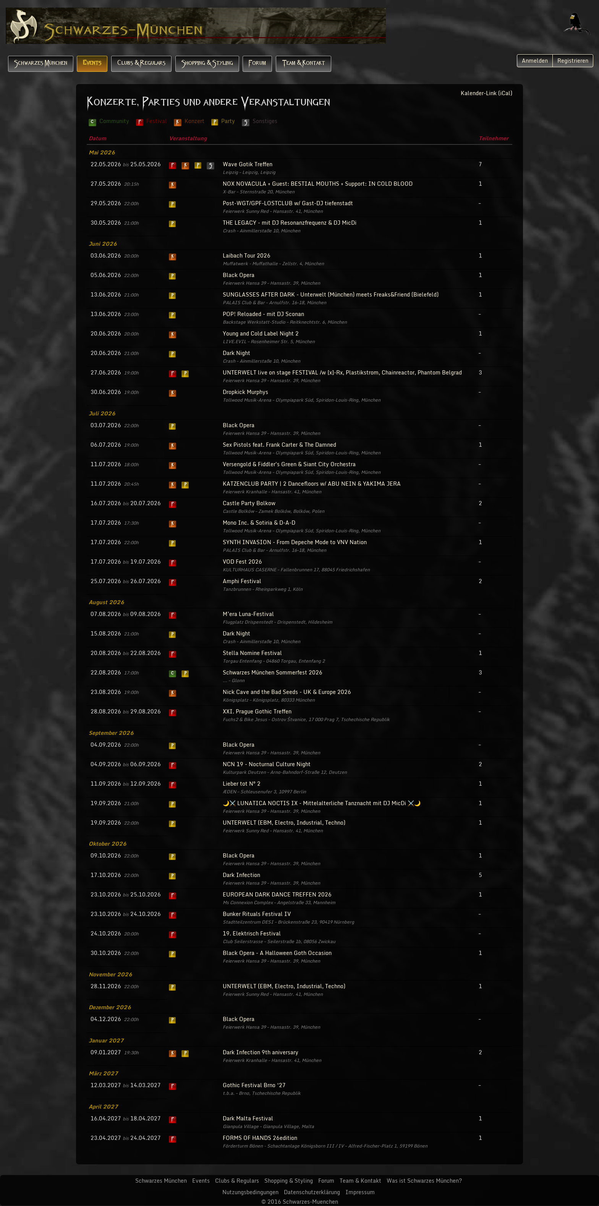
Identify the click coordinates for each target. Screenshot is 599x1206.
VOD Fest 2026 (242, 561)
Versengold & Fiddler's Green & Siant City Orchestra (289, 464)
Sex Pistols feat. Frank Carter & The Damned (279, 444)
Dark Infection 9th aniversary (260, 1052)
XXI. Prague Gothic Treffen (257, 711)
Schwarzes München (40, 63)
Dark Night (236, 353)
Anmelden (535, 60)
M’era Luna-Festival (248, 613)
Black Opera (238, 275)
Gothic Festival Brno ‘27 (254, 1085)
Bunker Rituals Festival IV (257, 913)
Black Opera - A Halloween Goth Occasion (277, 952)
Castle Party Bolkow (249, 503)
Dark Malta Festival (248, 1118)
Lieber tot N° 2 (242, 783)
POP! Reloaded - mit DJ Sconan (263, 314)
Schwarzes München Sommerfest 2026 (272, 672)
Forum (257, 63)
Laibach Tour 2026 (246, 255)
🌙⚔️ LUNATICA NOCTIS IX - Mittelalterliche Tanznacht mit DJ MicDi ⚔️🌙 (322, 803)
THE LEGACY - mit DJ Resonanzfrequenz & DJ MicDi (289, 222)
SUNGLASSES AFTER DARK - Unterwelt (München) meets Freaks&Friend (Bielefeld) (331, 294)
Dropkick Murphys (245, 391)
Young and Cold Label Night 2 (261, 333)
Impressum (360, 1192)
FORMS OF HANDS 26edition (260, 1137)
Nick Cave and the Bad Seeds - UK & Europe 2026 (287, 691)
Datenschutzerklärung (312, 1192)
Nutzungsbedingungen (250, 1192)
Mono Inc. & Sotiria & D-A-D (259, 522)
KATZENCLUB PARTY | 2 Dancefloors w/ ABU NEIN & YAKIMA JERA (312, 483)
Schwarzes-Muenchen (310, 1201)
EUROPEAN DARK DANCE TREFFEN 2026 (277, 894)
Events (92, 63)
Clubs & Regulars (141, 63)
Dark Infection (241, 874)
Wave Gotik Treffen (247, 164)
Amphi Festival (242, 581)
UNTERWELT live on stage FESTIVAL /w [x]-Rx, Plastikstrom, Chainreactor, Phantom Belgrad (342, 372)
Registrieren (572, 60)
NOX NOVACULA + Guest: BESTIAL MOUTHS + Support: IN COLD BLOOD (318, 183)
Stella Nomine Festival (252, 652)
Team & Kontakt (303, 63)
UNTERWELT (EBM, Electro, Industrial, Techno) (284, 822)
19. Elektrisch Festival (252, 933)
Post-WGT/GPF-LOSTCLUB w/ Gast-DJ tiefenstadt (288, 203)
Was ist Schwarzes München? (424, 1180)
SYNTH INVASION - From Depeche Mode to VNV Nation (295, 542)
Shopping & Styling (207, 63)
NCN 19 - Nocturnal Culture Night (267, 764)
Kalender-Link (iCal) (486, 93)
